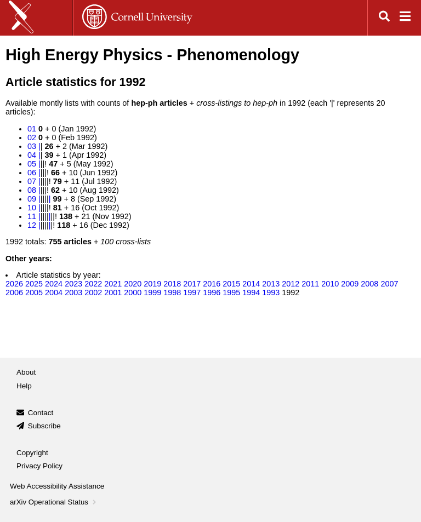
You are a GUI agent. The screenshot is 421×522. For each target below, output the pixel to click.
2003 (73, 292)
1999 (152, 292)
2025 (34, 283)
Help (24, 386)
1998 (172, 292)
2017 (192, 283)
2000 (132, 292)
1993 (271, 292)
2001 (113, 292)
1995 (231, 292)
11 (31, 216)
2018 (172, 283)
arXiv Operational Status (54, 502)
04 (31, 155)
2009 (350, 283)
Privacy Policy (39, 466)
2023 (73, 283)
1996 (211, 292)
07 (31, 181)
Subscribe (44, 426)
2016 (211, 283)
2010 (330, 283)
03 (31, 146)
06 (31, 172)
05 (31, 163)
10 (31, 207)
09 (31, 198)
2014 (251, 283)
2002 (93, 292)
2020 (132, 283)
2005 (34, 292)
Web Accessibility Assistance (57, 486)
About (26, 372)
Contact (41, 413)
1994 (251, 292)
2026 (14, 283)
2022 (93, 283)
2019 (152, 283)
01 (31, 128)
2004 (53, 292)
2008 (369, 283)
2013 (271, 283)
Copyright (32, 453)
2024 (53, 283)
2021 (113, 283)
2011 (310, 283)
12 (31, 225)
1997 (192, 292)
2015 (231, 283)
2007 (389, 283)
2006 (14, 292)
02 (31, 137)
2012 (290, 283)
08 (31, 190)
